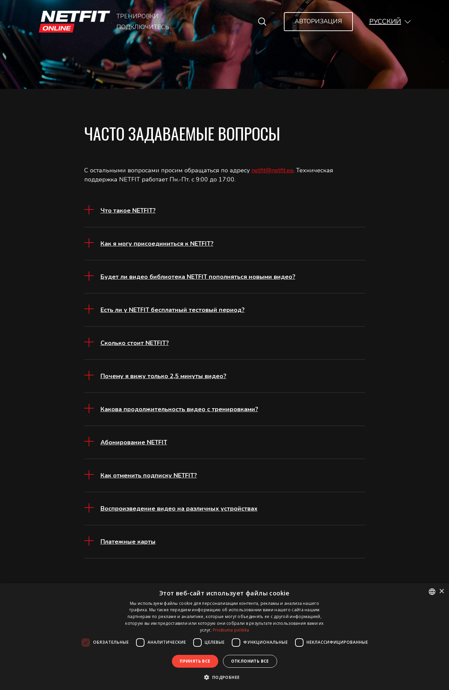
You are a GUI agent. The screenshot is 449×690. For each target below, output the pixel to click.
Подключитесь (142, 27)
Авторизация (318, 21)
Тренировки (137, 16)
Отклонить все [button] (250, 661)
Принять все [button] (195, 661)
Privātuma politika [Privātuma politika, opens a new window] (231, 630)
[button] (390, 21)
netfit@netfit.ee (272, 170)
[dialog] (224, 636)
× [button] (441, 591)
